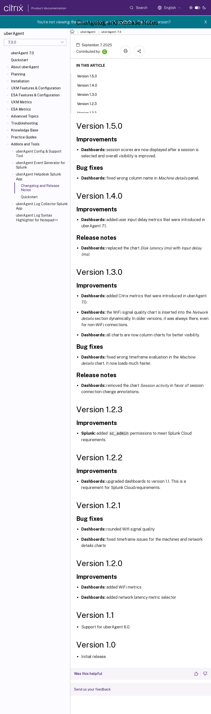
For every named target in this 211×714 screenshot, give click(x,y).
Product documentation (42, 8)
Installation (20, 81)
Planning (18, 74)
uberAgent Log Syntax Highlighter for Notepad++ (37, 217)
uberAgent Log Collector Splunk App (42, 206)
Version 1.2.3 (89, 103)
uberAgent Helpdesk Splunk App (38, 176)
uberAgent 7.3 (22, 53)
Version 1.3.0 (89, 94)
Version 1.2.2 (89, 112)
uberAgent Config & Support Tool (38, 153)
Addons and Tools (25, 144)
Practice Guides (24, 137)
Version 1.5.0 (89, 75)
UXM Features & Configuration (36, 88)
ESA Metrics (21, 109)
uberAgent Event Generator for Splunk (40, 165)
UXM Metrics (21, 102)
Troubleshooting (24, 123)
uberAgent (87, 32)
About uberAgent (25, 67)
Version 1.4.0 (90, 84)
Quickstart (19, 60)
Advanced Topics (25, 116)
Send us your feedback (92, 689)
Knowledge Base (24, 130)
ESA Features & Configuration (35, 95)
